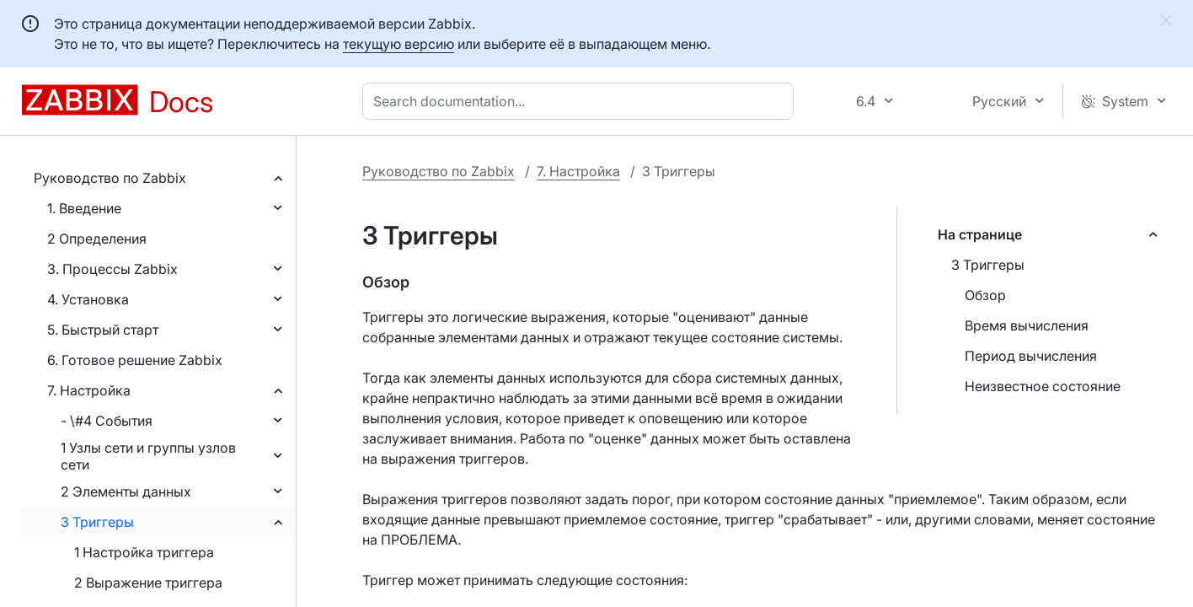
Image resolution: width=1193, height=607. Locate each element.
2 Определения (97, 238)
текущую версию (398, 43)
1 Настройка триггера (144, 552)
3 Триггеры (97, 521)
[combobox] (581, 101)
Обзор (985, 295)
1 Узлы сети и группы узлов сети (148, 456)
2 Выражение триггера (148, 582)
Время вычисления (1027, 325)
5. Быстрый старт (102, 329)
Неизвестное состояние (1043, 386)
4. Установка (88, 299)
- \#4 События (106, 420)
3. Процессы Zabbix (112, 269)
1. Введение (84, 208)
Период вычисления (1031, 355)
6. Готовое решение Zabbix (134, 360)
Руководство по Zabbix (110, 177)
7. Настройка (89, 390)
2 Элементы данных (126, 491)
